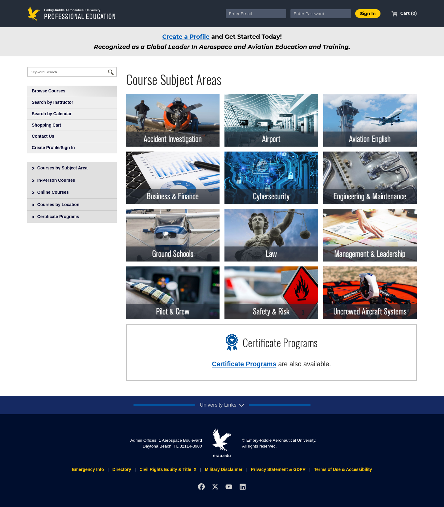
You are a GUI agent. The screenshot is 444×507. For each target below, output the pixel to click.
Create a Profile (186, 36)
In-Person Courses (53, 180)
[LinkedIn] (242, 486)
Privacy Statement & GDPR (278, 469)
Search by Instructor (52, 102)
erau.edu (222, 443)
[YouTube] (229, 486)
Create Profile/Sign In (53, 147)
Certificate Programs (55, 216)
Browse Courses (48, 90)
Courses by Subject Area (59, 167)
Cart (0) (404, 13)
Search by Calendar (52, 113)
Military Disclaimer (223, 469)
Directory (121, 469)
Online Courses (50, 192)
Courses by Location (55, 204)
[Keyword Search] (72, 72)
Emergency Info (88, 469)
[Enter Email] (256, 13)
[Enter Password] (320, 13)
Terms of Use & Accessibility (343, 469)
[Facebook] (201, 486)
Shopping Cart (46, 125)
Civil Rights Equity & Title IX (167, 469)
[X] (215, 486)
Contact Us (43, 136)
